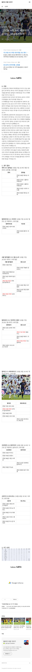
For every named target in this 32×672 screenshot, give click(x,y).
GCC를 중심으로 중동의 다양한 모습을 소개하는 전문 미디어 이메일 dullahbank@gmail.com (12, 648)
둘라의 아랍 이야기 (7, 2)
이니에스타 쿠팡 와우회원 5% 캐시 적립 (15, 53)
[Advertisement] (16, 582)
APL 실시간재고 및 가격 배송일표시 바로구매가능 (15, 68)
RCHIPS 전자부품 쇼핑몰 (11, 65)
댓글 (3, 633)
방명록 (6, 6)
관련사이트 (4, 663)
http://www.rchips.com (10, 62)
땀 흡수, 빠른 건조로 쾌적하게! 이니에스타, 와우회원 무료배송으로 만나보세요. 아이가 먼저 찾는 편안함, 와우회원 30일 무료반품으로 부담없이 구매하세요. (15, 56)
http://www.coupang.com (11, 50)
